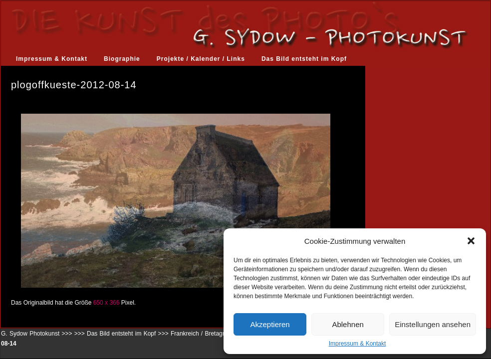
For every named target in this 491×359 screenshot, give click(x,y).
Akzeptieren (269, 324)
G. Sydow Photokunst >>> (36, 333)
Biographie (122, 58)
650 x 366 (106, 302)
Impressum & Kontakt (357, 344)
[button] (471, 241)
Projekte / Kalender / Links (201, 58)
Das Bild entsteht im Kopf (304, 58)
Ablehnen (347, 324)
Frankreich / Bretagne (200, 333)
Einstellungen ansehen (433, 324)
